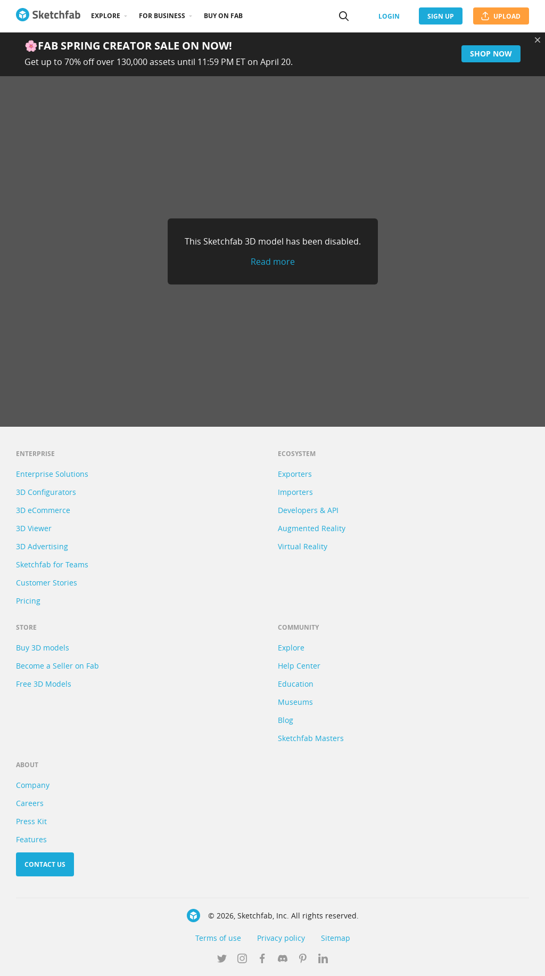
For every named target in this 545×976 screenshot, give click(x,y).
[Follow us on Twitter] (222, 959)
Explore (105, 15)
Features (31, 839)
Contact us (44, 864)
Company (32, 785)
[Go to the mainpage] (48, 16)
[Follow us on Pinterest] (303, 959)
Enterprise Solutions (52, 474)
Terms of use (218, 938)
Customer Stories (46, 583)
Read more (273, 261)
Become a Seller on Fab (57, 666)
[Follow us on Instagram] (242, 959)
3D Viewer (34, 528)
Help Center (299, 666)
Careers (30, 803)
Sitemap (335, 938)
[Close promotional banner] (537, 40)
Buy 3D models (42, 647)
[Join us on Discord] (282, 959)
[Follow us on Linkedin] (323, 959)
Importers (295, 492)
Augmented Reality (311, 528)
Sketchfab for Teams (52, 564)
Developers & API (308, 510)
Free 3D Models (43, 684)
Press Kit (31, 821)
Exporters (295, 474)
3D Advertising (42, 546)
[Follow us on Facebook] (262, 959)
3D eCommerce (43, 510)
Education (295, 684)
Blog (285, 720)
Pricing (28, 601)
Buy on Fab (223, 15)
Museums (295, 702)
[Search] (344, 16)
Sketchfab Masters (311, 738)
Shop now (491, 53)
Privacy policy (281, 938)
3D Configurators (46, 492)
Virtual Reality (302, 546)
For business (162, 15)
